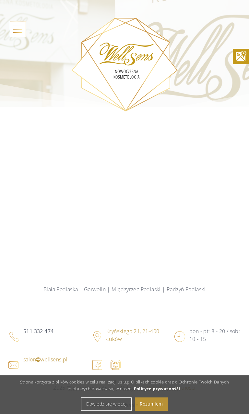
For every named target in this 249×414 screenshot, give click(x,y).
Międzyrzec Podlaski (136, 289)
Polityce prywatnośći (157, 392)
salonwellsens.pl (45, 359)
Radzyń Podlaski (186, 289)
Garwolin (95, 289)
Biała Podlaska (60, 289)
